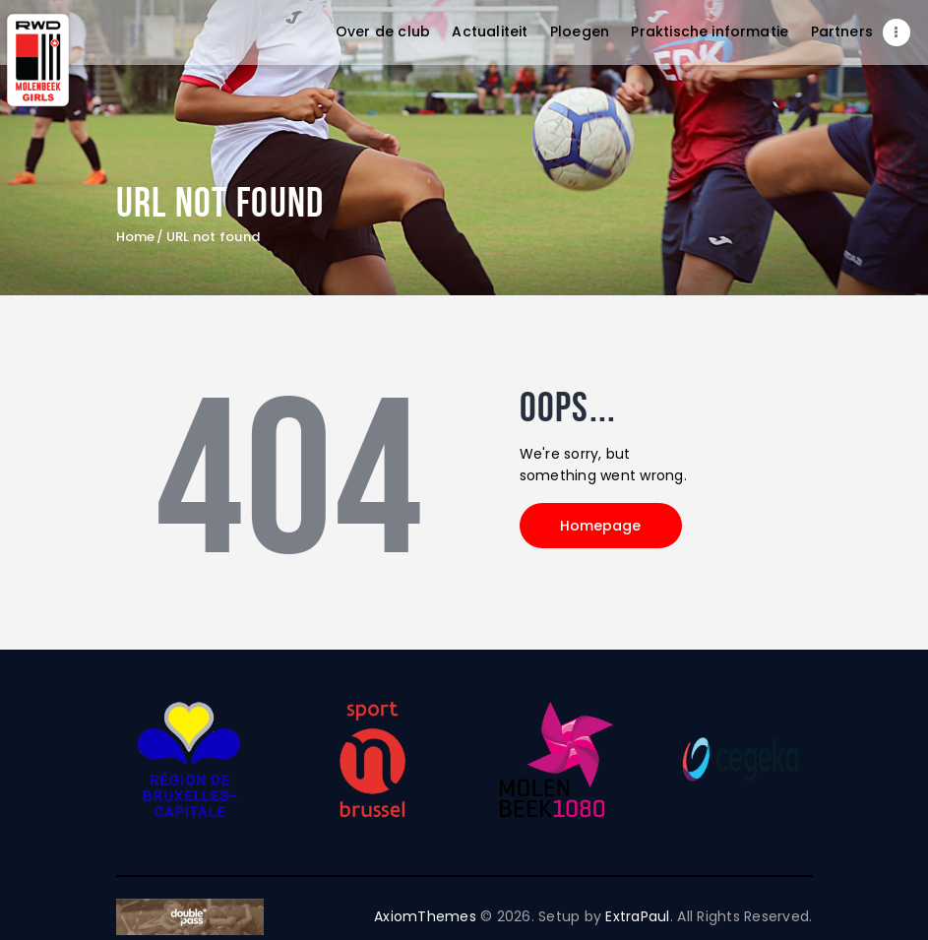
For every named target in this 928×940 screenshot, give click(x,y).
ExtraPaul (637, 916)
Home (135, 237)
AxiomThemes (425, 916)
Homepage (601, 525)
